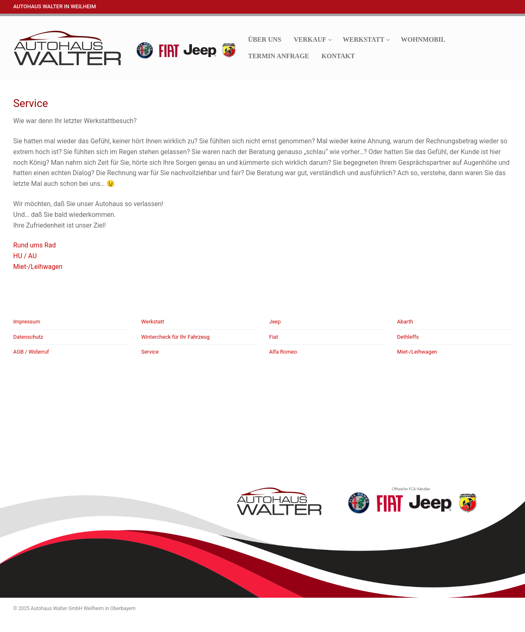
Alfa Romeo (283, 352)
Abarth (405, 321)
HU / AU (25, 256)
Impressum (26, 321)
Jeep (275, 321)
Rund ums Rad (34, 245)
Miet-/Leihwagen (37, 267)
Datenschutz (28, 337)
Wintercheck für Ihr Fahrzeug (175, 337)
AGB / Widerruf (31, 352)
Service (149, 352)
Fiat (273, 337)
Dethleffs (408, 337)
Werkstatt (152, 321)
